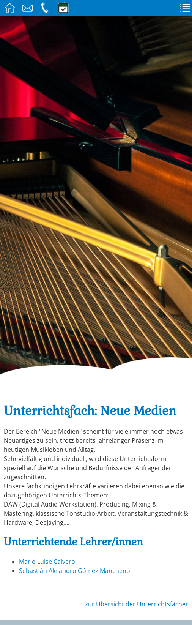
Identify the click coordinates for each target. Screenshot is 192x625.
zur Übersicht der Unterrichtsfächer (136, 604)
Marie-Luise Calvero (47, 561)
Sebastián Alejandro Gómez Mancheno (74, 571)
